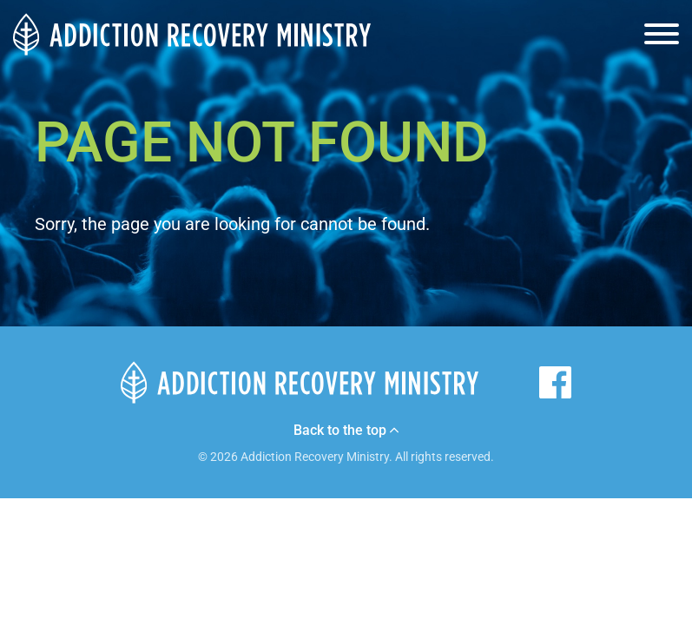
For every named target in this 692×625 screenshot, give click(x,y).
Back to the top (346, 430)
